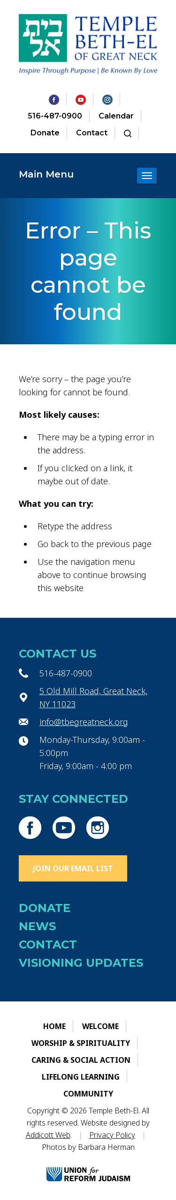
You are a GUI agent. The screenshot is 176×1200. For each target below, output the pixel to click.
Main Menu (46, 174)
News (37, 926)
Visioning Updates (81, 963)
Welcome (100, 1026)
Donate (45, 132)
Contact (91, 132)
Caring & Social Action (80, 1060)
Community (88, 1094)
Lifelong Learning (81, 1077)
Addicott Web (48, 1135)
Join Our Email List (73, 868)
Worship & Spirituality (80, 1043)
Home (54, 1026)
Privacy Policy (112, 1135)
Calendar (116, 115)
